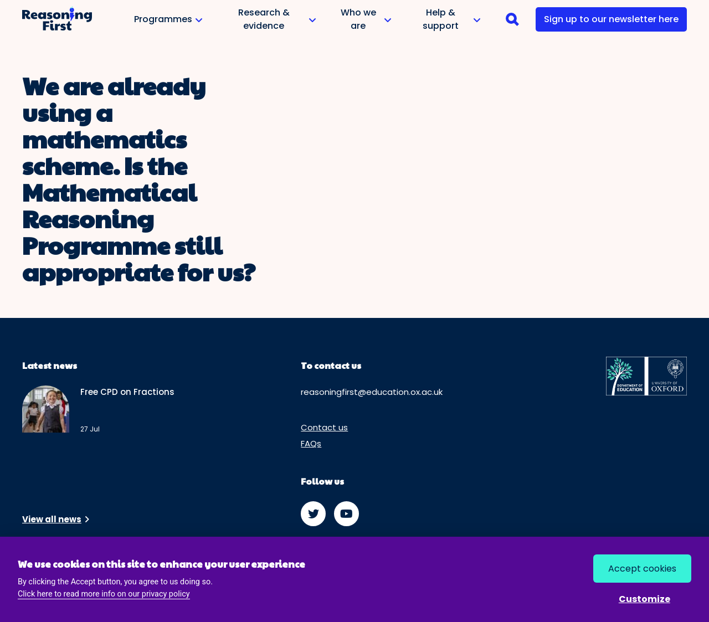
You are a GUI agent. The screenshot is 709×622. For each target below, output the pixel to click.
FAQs (311, 443)
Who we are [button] (362, 20)
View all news (51, 519)
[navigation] (512, 19)
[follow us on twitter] (313, 513)
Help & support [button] (444, 20)
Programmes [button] (167, 23)
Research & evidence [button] (268, 20)
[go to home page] (57, 19)
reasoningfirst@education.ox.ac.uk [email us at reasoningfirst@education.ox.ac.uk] (372, 392)
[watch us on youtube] (346, 513)
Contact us (324, 427)
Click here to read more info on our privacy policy (104, 594)
